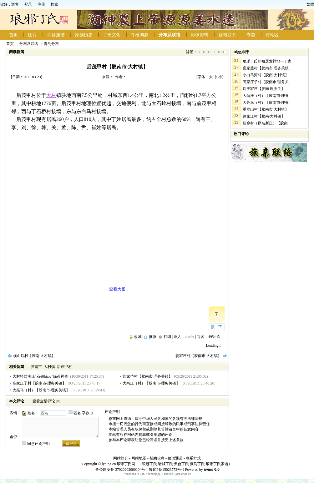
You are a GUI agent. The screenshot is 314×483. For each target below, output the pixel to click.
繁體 (310, 4)
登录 (28, 4)
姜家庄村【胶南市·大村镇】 (198, 356)
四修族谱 (56, 35)
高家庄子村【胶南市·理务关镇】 (39, 383)
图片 (32, 35)
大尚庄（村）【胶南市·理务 (266, 95)
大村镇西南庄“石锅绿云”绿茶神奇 (40, 376)
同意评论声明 (38, 443)
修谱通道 (175, 458)
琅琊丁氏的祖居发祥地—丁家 (267, 61)
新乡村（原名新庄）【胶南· (266, 123)
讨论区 (272, 35)
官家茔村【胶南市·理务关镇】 (147, 376)
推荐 (152, 337)
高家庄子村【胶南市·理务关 (266, 82)
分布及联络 (169, 35)
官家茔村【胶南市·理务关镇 (266, 68)
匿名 (77, 413)
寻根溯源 (139, 35)
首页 (13, 35)
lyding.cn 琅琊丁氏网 (118, 464)
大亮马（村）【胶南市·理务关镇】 (41, 390)
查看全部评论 (44, 401)
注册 (41, 4)
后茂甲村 (64, 367)
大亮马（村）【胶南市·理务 (266, 102)
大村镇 (49, 367)
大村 (51, 95)
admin (189, 337)
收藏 (138, 337)
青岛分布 (51, 44)
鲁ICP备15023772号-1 (166, 469)
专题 (250, 35)
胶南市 (36, 367)
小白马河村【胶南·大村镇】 (266, 75)
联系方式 (193, 458)
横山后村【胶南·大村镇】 (34, 356)
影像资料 (199, 35)
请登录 (71, 443)
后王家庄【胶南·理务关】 (264, 89)
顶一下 (216, 327)
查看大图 (117, 289)
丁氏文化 (111, 35)
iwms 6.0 (212, 469)
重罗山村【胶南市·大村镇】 (266, 109)
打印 (167, 337)
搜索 (54, 4)
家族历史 (84, 35)
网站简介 (120, 458)
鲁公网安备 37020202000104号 (120, 469)
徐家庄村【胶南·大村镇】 (264, 116)
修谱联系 (227, 35)
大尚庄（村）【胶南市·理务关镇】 (151, 383)
